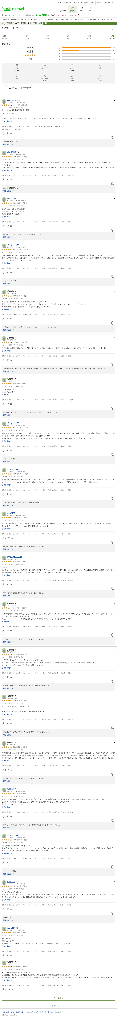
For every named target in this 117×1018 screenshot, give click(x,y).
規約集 (50, 1012)
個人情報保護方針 (17, 1012)
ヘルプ (59, 3)
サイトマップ (78, 3)
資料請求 (58, 1012)
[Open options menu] (26, 87)
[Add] (112, 29)
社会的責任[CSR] (32, 1012)
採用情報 (43, 1012)
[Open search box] (4, 87)
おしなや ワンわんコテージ (12, 28)
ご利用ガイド (67, 3)
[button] (13, 101)
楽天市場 (99, 3)
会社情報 (6, 1012)
